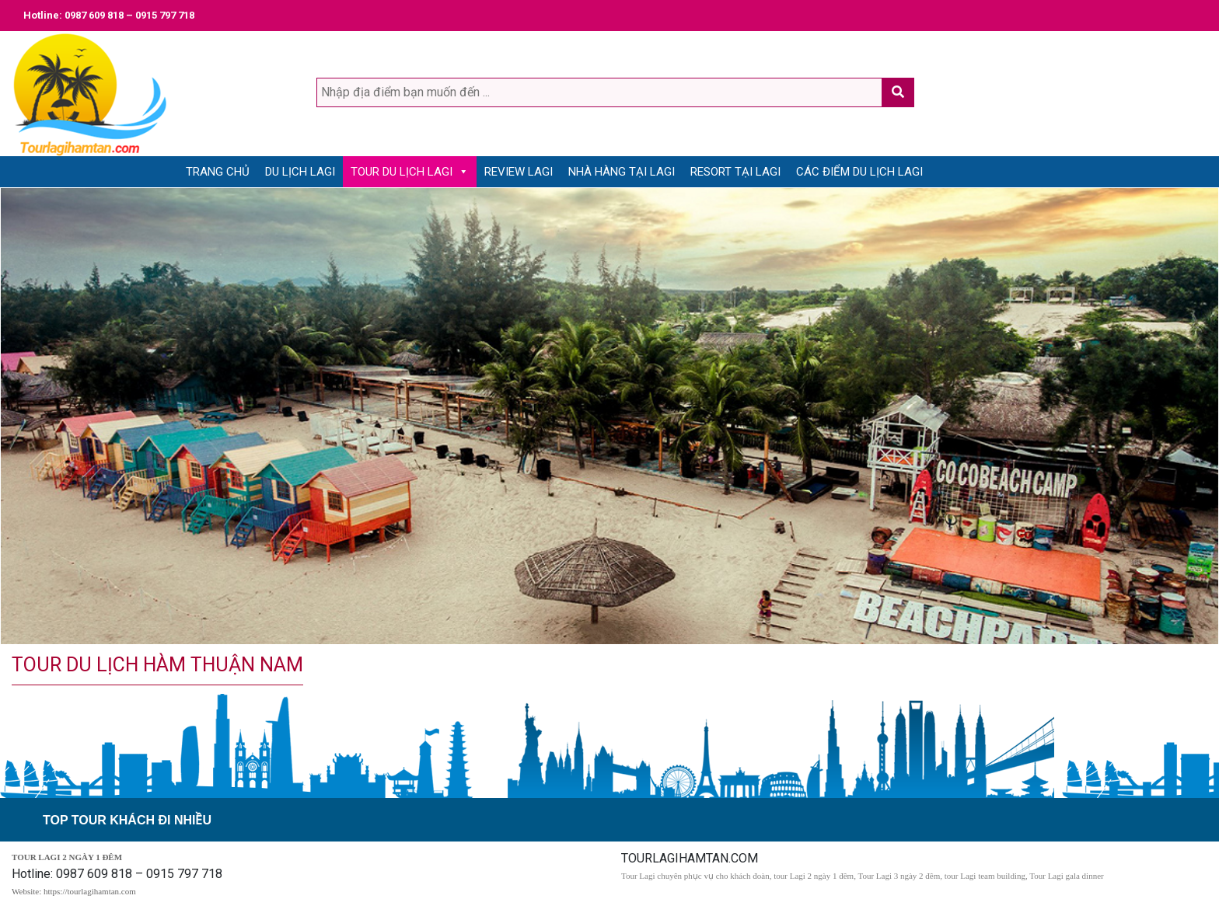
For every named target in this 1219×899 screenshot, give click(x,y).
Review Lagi (518, 172)
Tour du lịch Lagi (401, 172)
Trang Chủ (218, 172)
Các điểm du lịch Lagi (859, 172)
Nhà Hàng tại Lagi (621, 172)
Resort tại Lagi (735, 172)
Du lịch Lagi (300, 172)
